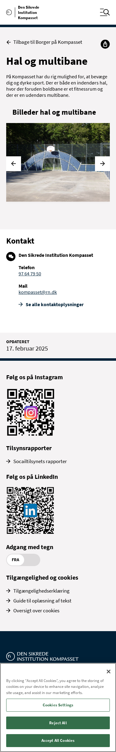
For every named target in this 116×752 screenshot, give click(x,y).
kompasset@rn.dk (38, 292)
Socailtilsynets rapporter (40, 461)
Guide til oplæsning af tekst (42, 600)
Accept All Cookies (58, 740)
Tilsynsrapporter (29, 448)
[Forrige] (13, 163)
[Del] (105, 44)
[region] (58, 707)
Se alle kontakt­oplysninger (55, 304)
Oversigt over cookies (36, 610)
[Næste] (102, 163)
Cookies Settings (58, 705)
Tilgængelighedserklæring (41, 590)
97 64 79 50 (30, 273)
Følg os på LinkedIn (32, 476)
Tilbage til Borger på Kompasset (44, 42)
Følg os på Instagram (34, 377)
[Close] (108, 671)
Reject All (58, 722)
